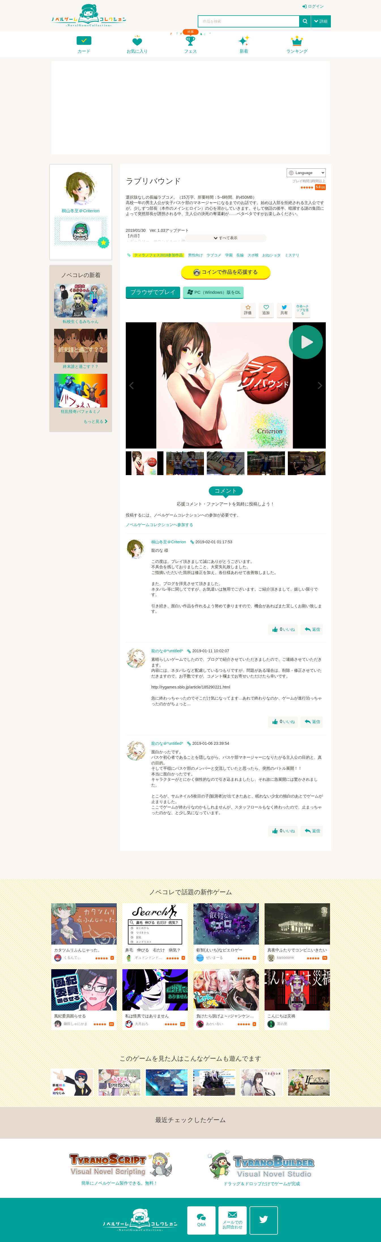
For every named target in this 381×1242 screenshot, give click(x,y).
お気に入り (137, 51)
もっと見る (93, 421)
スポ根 (253, 255)
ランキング (297, 51)
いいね (284, 613)
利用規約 (275, 1234)
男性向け (195, 255)
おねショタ (271, 255)
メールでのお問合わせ (232, 1202)
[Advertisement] (190, 107)
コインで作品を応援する (225, 272)
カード (84, 51)
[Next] (319, 369)
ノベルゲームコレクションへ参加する (159, 508)
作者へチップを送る (318, 293)
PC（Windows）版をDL (213, 294)
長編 (240, 255)
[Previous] (132, 369)
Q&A (201, 1203)
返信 (312, 613)
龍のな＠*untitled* (167, 634)
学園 (229, 255)
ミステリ (292, 255)
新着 (244, 51)
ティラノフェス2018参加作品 (158, 255)
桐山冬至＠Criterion (168, 526)
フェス (190, 51)
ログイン (316, 6)
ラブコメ (214, 255)
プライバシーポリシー (310, 1234)
